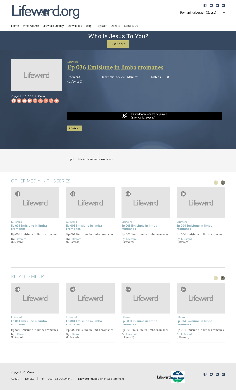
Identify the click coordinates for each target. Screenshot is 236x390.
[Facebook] (13, 100)
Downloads (75, 25)
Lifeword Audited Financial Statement (101, 378)
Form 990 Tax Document (56, 378)
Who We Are (31, 25)
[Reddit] (24, 100)
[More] (56, 100)
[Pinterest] (35, 100)
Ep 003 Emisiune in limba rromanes (139, 227)
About (15, 378)
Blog (89, 25)
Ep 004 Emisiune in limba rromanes (194, 227)
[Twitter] (19, 100)
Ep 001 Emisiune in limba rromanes (29, 227)
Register (101, 25)
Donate (115, 25)
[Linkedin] (29, 100)
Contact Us (131, 25)
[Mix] (46, 100)
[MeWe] (40, 100)
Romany (74, 127)
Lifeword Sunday (53, 25)
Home (15, 25)
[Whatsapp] (51, 100)
